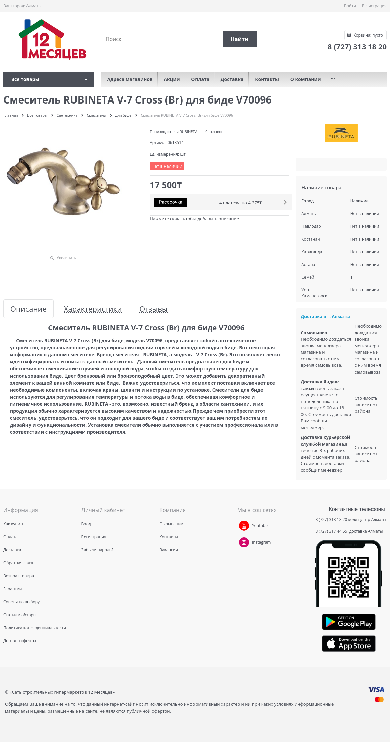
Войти (350, 6)
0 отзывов (214, 131)
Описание (28, 309)
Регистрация (374, 6)
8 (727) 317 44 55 (331, 531)
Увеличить (66, 257)
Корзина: (367, 35)
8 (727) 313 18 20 (331, 519)
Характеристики (93, 309)
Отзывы (153, 309)
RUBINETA (188, 131)
